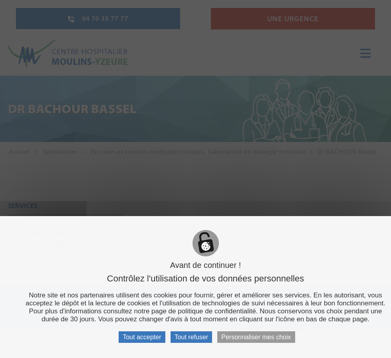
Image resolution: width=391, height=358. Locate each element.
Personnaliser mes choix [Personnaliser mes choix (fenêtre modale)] (256, 337)
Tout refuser (191, 337)
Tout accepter (142, 337)
